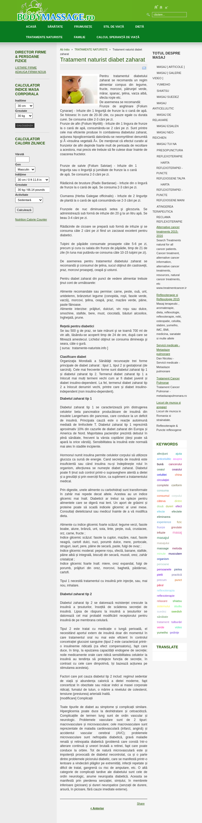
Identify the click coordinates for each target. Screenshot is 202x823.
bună (160, 464)
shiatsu (177, 601)
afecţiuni (162, 453)
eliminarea (163, 516)
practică (177, 574)
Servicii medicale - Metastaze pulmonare (168, 349)
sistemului (163, 606)
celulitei (162, 474)
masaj (177, 532)
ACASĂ (31, 26)
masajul (163, 538)
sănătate (162, 616)
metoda (177, 548)
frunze (161, 527)
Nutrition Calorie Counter (31, 219)
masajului (163, 543)
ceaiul (161, 469)
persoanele (164, 569)
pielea (178, 569)
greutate (176, 527)
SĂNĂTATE (55, 26)
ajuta (179, 453)
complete (163, 485)
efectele (177, 511)
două (160, 506)
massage (163, 548)
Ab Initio (65, 49)
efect (179, 506)
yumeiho (162, 632)
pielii (160, 574)
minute (161, 553)
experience (164, 522)
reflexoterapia (166, 590)
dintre (178, 501)
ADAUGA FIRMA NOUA (30, 71)
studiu (178, 606)
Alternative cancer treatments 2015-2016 (168, 231)
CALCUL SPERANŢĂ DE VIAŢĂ (118, 37)
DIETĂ (139, 26)
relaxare (162, 601)
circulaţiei (163, 479)
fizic (179, 522)
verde (160, 627)
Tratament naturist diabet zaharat (102, 59)
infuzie (161, 532)
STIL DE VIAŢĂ (113, 26)
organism (163, 558)
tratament (163, 622)
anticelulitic (164, 458)
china (178, 474)
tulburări (176, 622)
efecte (161, 511)
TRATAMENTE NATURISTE (44, 37)
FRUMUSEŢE (83, 26)
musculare (175, 553)
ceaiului (177, 469)
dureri (169, 506)
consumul (163, 495)
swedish (176, 611)
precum (162, 579)
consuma (163, 490)
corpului (177, 495)
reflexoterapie (166, 595)
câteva (161, 501)
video (178, 627)
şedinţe (174, 632)
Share (140, 803)
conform (176, 485)
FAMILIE (79, 37)
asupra (177, 458)
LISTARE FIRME (26, 67)
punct (178, 579)
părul (160, 585)
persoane (163, 564)
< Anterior (97, 808)
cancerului (175, 464)
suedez (161, 611)
